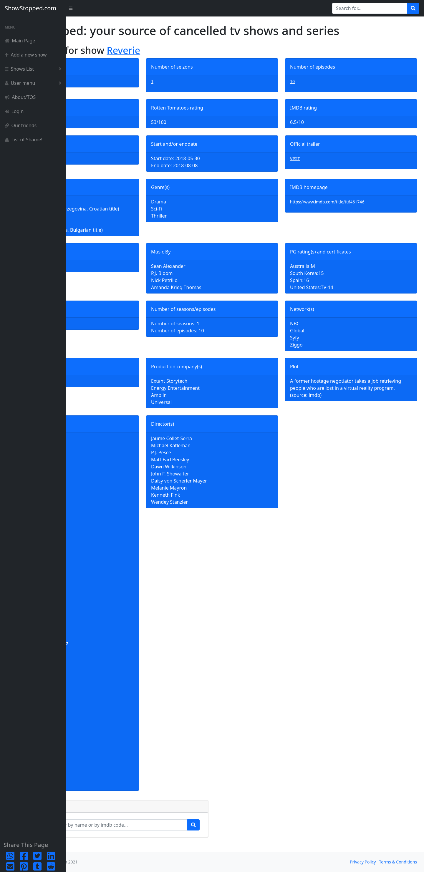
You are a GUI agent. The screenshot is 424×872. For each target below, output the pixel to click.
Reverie (189, 50)
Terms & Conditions (398, 862)
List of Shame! (23, 139)
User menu (34, 83)
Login (14, 111)
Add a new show (26, 55)
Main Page (20, 40)
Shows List (34, 69)
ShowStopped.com (30, 8)
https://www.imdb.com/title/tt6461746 (349, 202)
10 (314, 81)
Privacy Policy (363, 862)
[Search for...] (369, 8)
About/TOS (20, 97)
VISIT (317, 158)
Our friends (21, 125)
